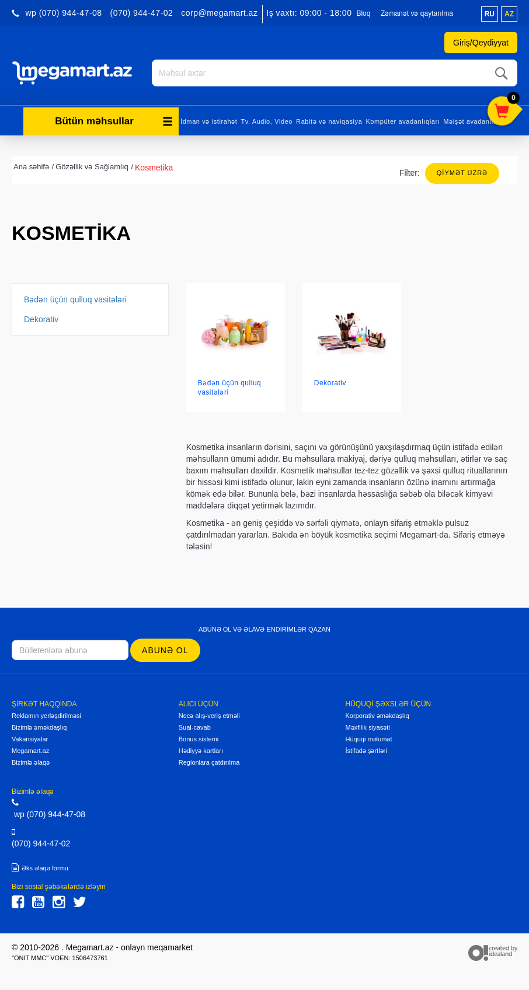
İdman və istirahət (208, 121)
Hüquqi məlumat (369, 738)
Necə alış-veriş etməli (209, 715)
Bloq (363, 13)
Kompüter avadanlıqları (403, 121)
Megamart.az (30, 750)
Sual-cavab (195, 727)
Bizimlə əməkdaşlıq (39, 727)
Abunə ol (165, 650)
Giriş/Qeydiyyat (481, 42)
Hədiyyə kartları (201, 750)
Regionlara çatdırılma (209, 762)
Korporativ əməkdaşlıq (377, 715)
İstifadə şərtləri (366, 750)
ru (490, 14)
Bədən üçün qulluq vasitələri (75, 299)
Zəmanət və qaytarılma (417, 13)
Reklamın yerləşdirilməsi (46, 715)
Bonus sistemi (198, 738)
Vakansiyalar (30, 738)
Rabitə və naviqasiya (329, 121)
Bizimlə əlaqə (31, 762)
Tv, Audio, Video (267, 121)
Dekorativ (41, 319)
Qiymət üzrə (462, 172)
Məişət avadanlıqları (475, 121)
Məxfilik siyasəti (368, 727)
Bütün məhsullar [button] (114, 121)
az (509, 14)
